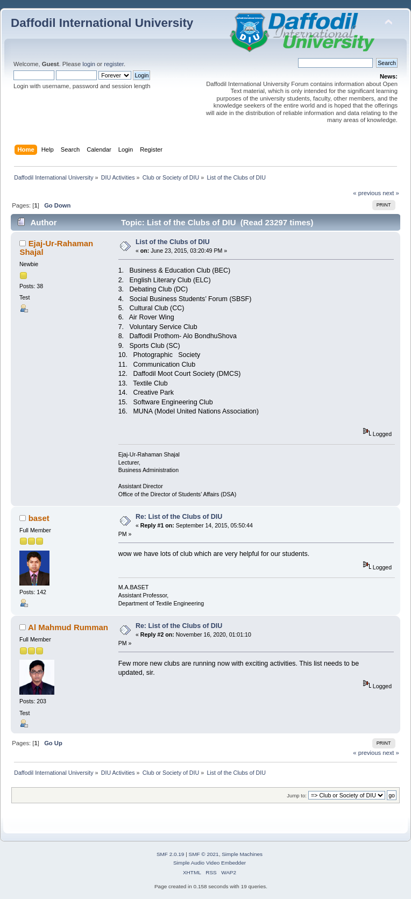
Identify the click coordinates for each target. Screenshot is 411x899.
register (114, 64)
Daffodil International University (102, 23)
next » (390, 193)
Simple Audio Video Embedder (209, 863)
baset (39, 518)
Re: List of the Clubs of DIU (179, 516)
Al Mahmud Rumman (68, 627)
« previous (367, 193)
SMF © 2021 (204, 854)
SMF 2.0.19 (171, 854)
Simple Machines (242, 854)
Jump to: (297, 795)
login (88, 64)
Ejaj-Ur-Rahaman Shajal (56, 247)
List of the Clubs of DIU (173, 242)
